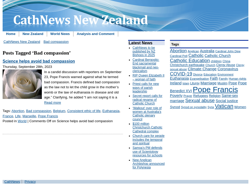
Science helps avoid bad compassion (39, 61)
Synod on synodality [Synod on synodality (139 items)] (194, 107)
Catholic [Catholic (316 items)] (196, 55)
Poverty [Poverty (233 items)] (176, 95)
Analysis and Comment (96, 34)
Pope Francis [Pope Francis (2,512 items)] (215, 89)
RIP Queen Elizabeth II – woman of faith (148, 77)
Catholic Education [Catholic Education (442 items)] (190, 60)
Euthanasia (110, 111)
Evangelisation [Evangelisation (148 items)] (199, 78)
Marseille (29, 116)
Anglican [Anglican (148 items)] (193, 51)
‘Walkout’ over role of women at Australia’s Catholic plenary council (147, 113)
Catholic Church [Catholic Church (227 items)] (217, 56)
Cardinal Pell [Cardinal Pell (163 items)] (178, 56)
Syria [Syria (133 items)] (211, 107)
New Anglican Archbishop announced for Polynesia (149, 163)
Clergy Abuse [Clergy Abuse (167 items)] (225, 65)
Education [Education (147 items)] (209, 74)
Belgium (59, 111)
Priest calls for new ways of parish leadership (146, 87)
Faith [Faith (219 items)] (214, 78)
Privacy (30, 182)
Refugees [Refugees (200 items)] (200, 96)
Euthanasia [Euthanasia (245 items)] (179, 78)
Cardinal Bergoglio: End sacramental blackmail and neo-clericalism (146, 65)
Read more (52, 102)
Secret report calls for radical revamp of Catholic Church (147, 99)
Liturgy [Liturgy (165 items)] (194, 83)
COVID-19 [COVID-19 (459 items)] (181, 74)
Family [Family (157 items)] (223, 78)
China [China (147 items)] (226, 61)
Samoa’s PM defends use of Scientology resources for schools (147, 151)
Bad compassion (56, 42)
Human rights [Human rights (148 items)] (237, 78)
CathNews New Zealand (21, 42)
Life (18, 116)
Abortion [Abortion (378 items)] (178, 50)
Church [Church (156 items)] (210, 65)
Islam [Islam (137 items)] (185, 83)
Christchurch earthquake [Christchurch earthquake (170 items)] (187, 65)
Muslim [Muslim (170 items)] (222, 83)
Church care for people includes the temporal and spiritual (148, 139)
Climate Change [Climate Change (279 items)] (202, 69)
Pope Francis (48, 116)
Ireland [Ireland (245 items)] (175, 83)
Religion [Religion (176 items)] (215, 96)
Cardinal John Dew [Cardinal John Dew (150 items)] (228, 51)
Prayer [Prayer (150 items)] (188, 95)
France (8, 116)
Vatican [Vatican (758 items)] (224, 106)
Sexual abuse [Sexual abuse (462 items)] (200, 100)
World (22, 121)
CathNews (12, 182)
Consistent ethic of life (83, 111)
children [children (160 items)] (216, 61)
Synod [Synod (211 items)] (175, 107)
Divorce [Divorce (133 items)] (198, 74)
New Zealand (32, 34)
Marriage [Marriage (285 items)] (208, 83)
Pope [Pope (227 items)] (233, 83)
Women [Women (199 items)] (240, 107)
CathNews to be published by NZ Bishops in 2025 (144, 51)
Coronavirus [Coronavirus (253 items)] (228, 69)
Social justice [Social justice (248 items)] (227, 101)
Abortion (18, 111)
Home (10, 34)
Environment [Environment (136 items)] (225, 74)
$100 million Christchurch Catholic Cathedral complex (147, 127)
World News (60, 34)
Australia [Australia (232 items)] (207, 51)
